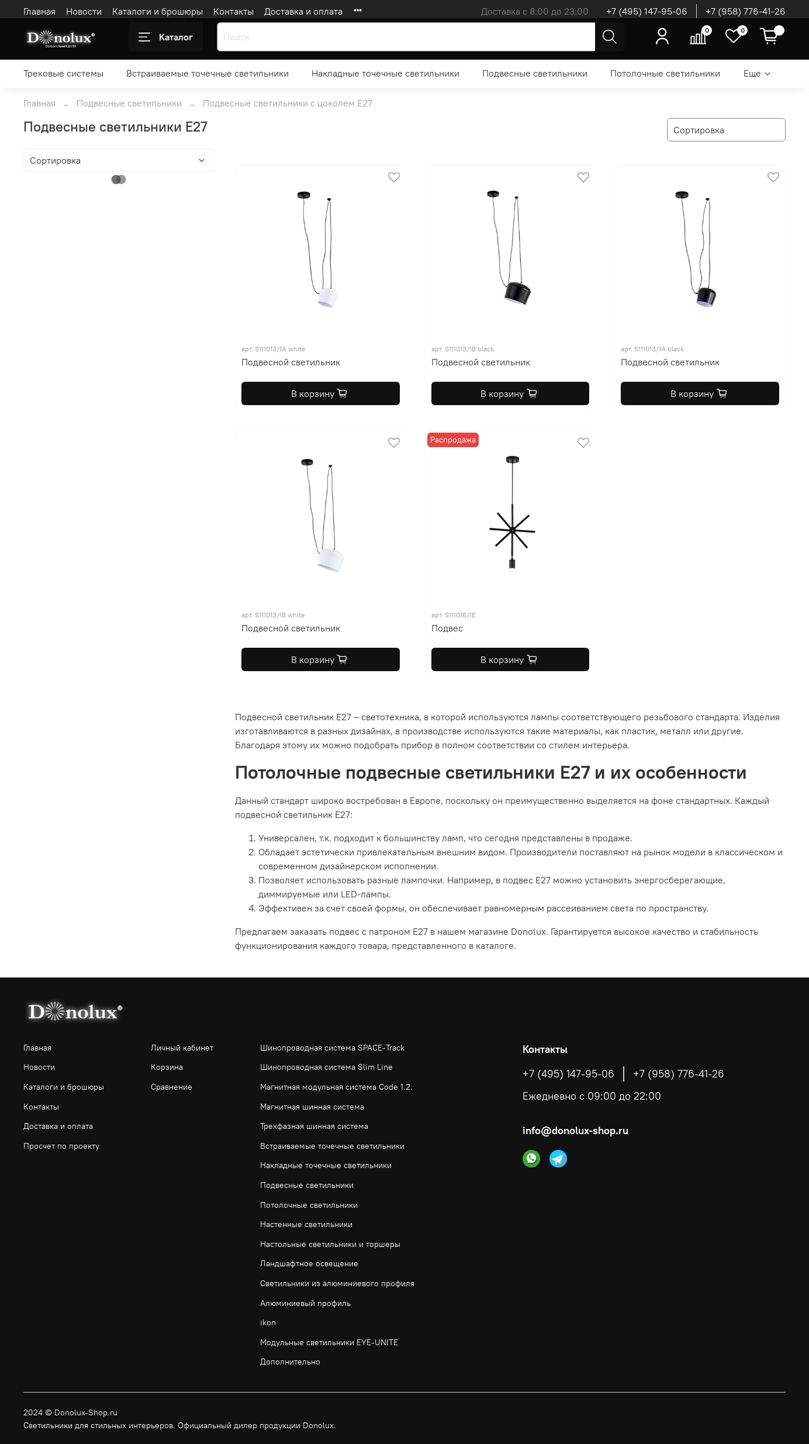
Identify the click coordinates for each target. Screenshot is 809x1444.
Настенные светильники (306, 1224)
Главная (39, 11)
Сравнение (171, 1087)
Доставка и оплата (303, 11)
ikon (268, 1322)
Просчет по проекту (61, 1146)
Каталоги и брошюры (157, 11)
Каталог (166, 37)
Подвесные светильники (534, 73)
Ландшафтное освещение (309, 1263)
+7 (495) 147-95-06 (646, 11)
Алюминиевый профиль (305, 1303)
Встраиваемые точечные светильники (207, 73)
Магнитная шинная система (312, 1106)
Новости (84, 11)
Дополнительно (290, 1361)
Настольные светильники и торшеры (330, 1244)
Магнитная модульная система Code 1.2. (336, 1087)
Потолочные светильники (665, 73)
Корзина (167, 1067)
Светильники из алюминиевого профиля (337, 1283)
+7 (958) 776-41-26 (746, 11)
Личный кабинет (182, 1047)
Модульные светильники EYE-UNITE (329, 1342)
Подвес (447, 628)
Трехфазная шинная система (314, 1126)
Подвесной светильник (290, 362)
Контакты (233, 11)
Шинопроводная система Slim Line (326, 1067)
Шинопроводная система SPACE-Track (332, 1047)
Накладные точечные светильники (385, 73)
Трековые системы (63, 73)
